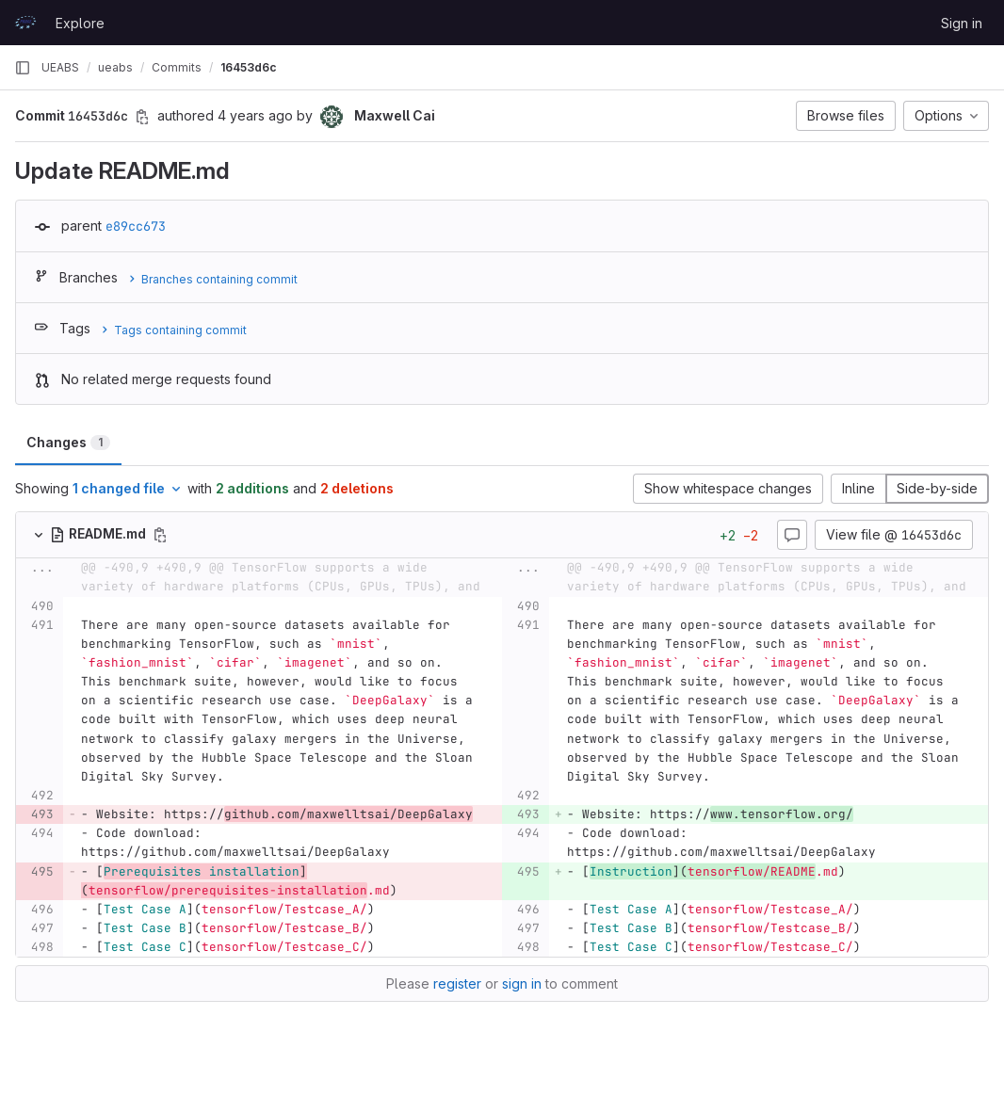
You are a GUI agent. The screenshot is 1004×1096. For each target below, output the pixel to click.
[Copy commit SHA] (142, 116)
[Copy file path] (160, 535)
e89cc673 (135, 226)
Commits (177, 67)
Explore (80, 23)
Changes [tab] (68, 442)
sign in (522, 983)
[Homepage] (25, 23)
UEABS (60, 67)
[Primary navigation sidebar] (23, 68)
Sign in (961, 23)
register (457, 983)
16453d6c (248, 67)
